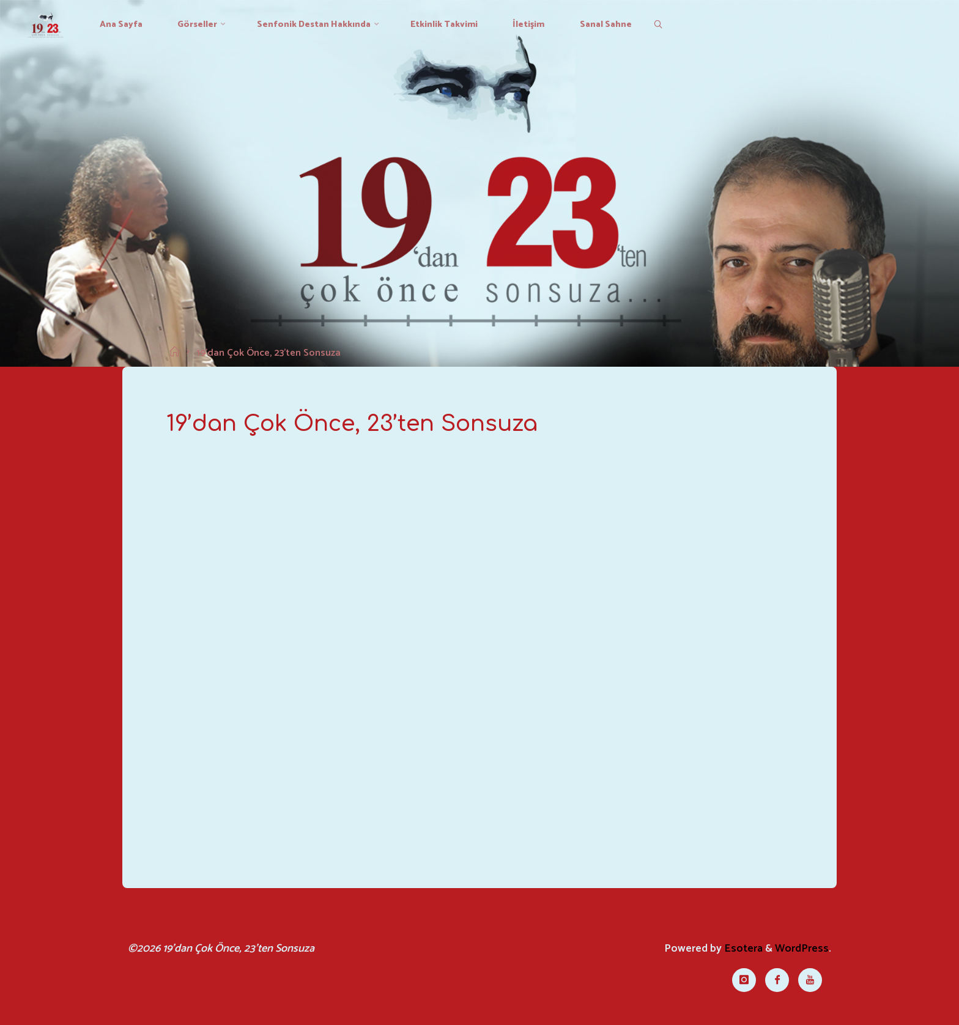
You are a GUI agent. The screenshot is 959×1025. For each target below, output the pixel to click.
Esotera (742, 948)
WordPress (802, 948)
